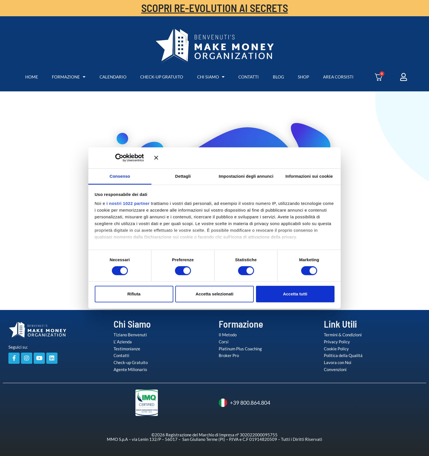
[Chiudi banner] (244, 158)
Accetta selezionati (214, 293)
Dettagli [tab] (183, 175)
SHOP (303, 76)
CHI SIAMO (211, 77)
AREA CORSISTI (338, 76)
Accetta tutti (295, 293)
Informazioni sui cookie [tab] (309, 175)
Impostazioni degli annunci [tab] (246, 175)
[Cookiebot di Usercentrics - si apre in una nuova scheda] (127, 158)
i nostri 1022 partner (128, 203)
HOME (31, 76)
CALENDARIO (113, 76)
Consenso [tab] (120, 175)
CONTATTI (248, 76)
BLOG (278, 76)
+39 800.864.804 (244, 403)
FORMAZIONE (69, 77)
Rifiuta (133, 293)
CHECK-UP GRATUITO (161, 76)
